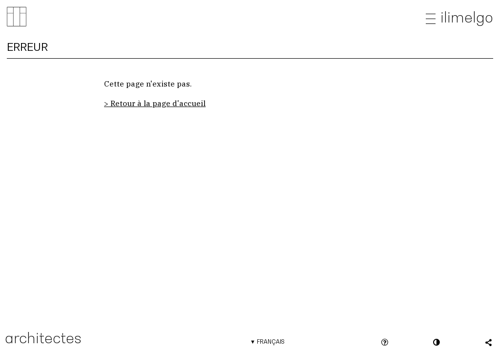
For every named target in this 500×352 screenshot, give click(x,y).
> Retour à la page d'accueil (155, 103)
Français (270, 341)
